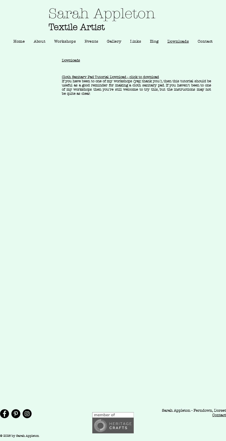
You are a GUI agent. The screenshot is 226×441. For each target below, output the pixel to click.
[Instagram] (27, 413)
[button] (114, 41)
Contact (219, 415)
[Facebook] (4, 413)
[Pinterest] (15, 413)
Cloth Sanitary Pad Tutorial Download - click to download (110, 77)
